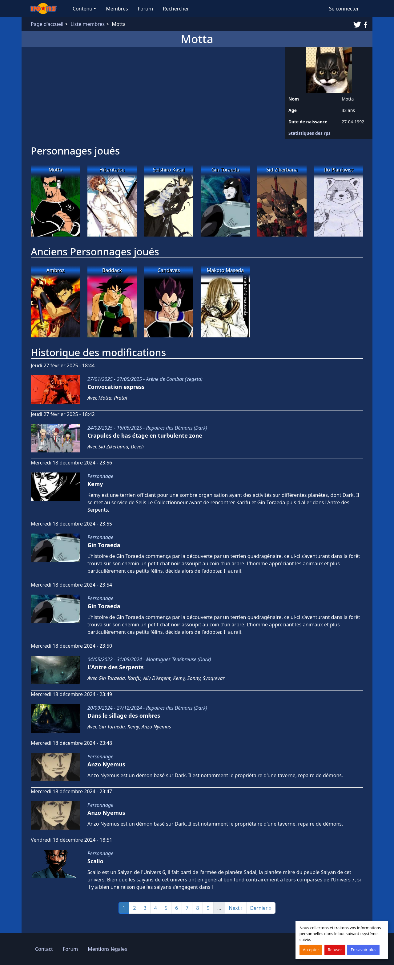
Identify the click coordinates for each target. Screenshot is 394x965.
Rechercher (176, 8)
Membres (117, 8)
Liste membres (87, 24)
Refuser (335, 949)
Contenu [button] (82, 8)
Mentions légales (107, 949)
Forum (145, 8)
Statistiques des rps (309, 133)
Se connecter (344, 8)
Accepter (311, 949)
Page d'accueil (47, 24)
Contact (44, 949)
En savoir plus (363, 949)
